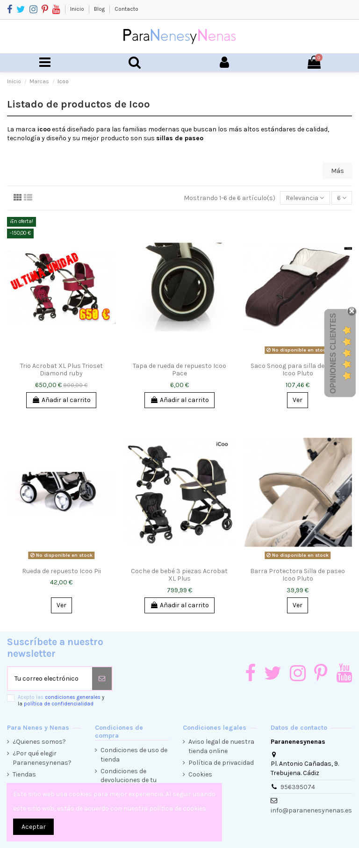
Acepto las (61, 700)
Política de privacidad (221, 763)
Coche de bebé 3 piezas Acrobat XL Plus (179, 575)
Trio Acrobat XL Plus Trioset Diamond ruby (61, 370)
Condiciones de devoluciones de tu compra (129, 780)
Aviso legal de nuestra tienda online (221, 746)
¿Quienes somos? (39, 742)
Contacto (126, 9)
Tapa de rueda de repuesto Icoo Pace (179, 370)
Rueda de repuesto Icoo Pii (61, 571)
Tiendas (24, 774)
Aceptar (34, 827)
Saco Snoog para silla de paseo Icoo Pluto (298, 370)
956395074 (297, 787)
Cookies (200, 774)
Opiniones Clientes (333, 353)
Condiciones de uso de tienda (134, 754)
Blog (100, 9)
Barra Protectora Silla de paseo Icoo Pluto (297, 575)
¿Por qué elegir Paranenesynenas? (42, 758)
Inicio (78, 9)
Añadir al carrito (61, 400)
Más (337, 171)
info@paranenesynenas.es (311, 810)
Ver (297, 400)
